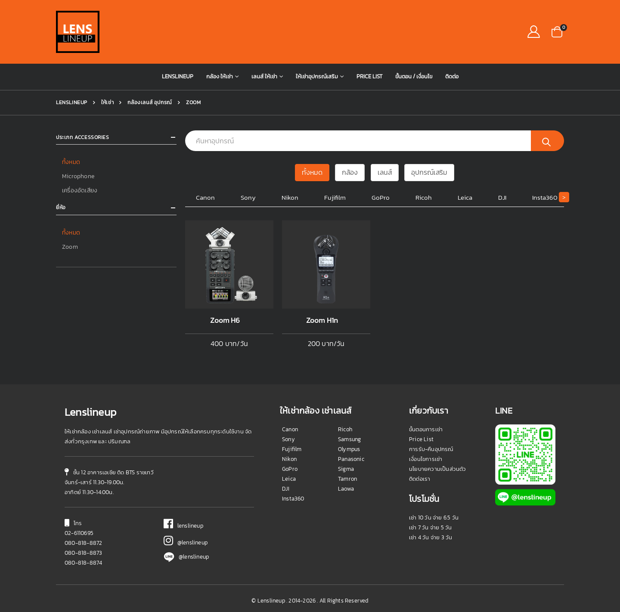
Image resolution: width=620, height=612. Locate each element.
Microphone (78, 175)
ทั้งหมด (71, 162)
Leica (465, 197)
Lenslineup (177, 76)
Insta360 (545, 197)
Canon (205, 197)
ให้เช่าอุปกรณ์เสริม (317, 76)
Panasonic (351, 459)
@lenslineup (186, 542)
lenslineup (183, 526)
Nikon (290, 197)
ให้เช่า (107, 102)
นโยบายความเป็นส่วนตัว (437, 469)
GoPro (381, 197)
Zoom (70, 244)
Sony (248, 197)
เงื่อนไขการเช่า (425, 459)
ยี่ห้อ (61, 206)
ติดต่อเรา (419, 479)
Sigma (346, 469)
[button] (557, 31)
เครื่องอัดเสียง (79, 189)
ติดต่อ (452, 76)
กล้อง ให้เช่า (219, 76)
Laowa (346, 489)
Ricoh (423, 197)
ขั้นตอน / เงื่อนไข (413, 76)
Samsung (349, 439)
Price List (369, 76)
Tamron (347, 479)
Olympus (349, 449)
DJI (502, 197)
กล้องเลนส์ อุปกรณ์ (149, 102)
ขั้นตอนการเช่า (426, 429)
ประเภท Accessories (82, 137)
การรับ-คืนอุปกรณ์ (431, 449)
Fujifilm (335, 197)
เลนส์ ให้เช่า (264, 76)
